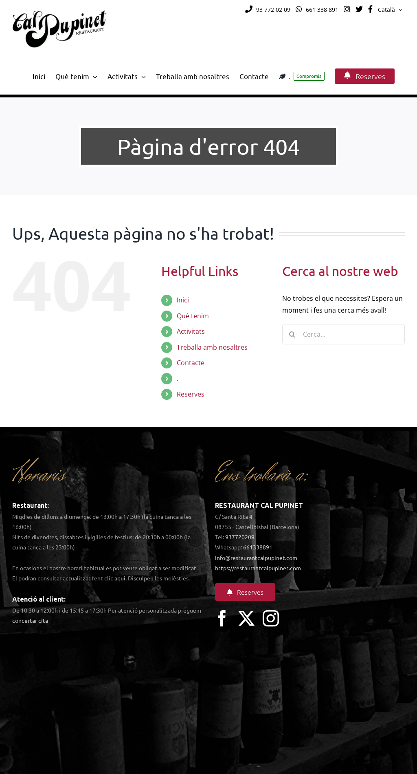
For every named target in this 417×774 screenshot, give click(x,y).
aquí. (120, 578)
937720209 (240, 536)
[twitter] (246, 618)
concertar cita (30, 620)
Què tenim (193, 315)
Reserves (190, 394)
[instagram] (271, 618)
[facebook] (222, 618)
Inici (183, 299)
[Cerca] (292, 334)
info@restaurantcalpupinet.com (256, 557)
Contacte (190, 362)
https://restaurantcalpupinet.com (258, 567)
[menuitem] (390, 10)
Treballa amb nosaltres (212, 347)
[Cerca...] (343, 334)
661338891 (257, 547)
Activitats (191, 331)
